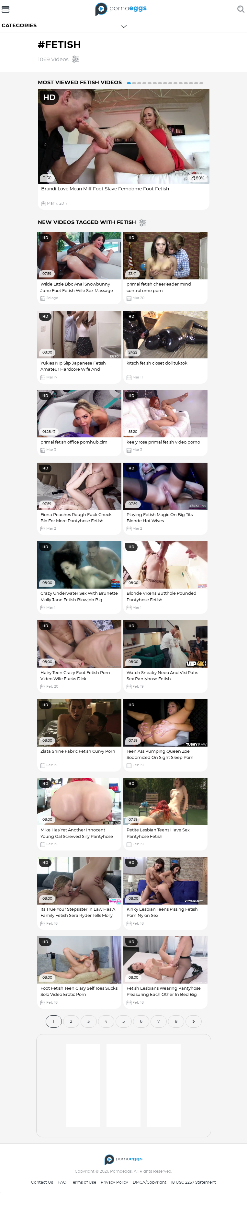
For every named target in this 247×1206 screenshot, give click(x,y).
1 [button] (129, 83)
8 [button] (165, 83)
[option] (123, 149)
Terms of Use (83, 1182)
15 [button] (201, 83)
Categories (19, 25)
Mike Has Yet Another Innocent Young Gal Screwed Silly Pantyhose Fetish (77, 836)
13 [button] (191, 83)
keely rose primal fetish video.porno (165, 442)
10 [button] (175, 83)
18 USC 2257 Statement (193, 1182)
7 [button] (160, 83)
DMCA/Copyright (149, 1182)
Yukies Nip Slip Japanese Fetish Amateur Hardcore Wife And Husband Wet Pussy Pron (74, 369)
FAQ (62, 1182)
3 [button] (139, 83)
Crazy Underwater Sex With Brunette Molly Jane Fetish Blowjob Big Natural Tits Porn (79, 600)
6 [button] (155, 83)
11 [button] (181, 83)
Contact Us (42, 1182)
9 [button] (170, 83)
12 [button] (186, 83)
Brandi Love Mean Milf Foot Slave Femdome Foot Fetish (105, 189)
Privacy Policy (114, 1182)
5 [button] (150, 83)
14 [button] (196, 83)
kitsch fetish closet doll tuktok (159, 363)
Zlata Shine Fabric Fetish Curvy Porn (78, 752)
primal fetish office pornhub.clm (74, 442)
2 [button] (134, 83)
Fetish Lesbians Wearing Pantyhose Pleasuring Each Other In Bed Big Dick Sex (166, 994)
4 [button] (144, 83)
